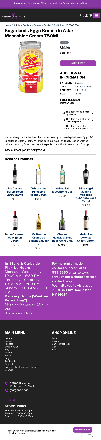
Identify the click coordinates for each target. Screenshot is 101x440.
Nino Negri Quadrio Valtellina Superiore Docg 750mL (86, 195)
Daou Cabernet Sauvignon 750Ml (15, 237)
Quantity (65, 53)
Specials (9, 341)
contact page (62, 281)
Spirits (55, 341)
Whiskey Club (11, 347)
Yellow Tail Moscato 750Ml (62, 190)
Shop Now (81, 3)
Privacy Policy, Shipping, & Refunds (22, 367)
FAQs (7, 349)
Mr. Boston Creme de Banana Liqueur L (39, 239)
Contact (9, 364)
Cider (54, 347)
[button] (82, 15)
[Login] (86, 15)
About (8, 355)
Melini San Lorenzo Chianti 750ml (86, 237)
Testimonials (11, 361)
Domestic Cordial (83, 86)
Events (8, 338)
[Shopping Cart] (90, 15)
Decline (87, 434)
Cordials (78, 83)
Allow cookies (83, 430)
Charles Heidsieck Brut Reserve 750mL (62, 237)
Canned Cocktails (61, 344)
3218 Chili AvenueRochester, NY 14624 (22, 385)
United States (81, 90)
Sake (54, 349)
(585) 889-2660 (19, 390)
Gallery (8, 352)
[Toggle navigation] (96, 15)
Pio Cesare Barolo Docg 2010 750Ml (15, 191)
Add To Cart (78, 63)
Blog (7, 358)
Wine (54, 338)
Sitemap (9, 370)
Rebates (9, 344)
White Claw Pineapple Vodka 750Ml (38, 191)
